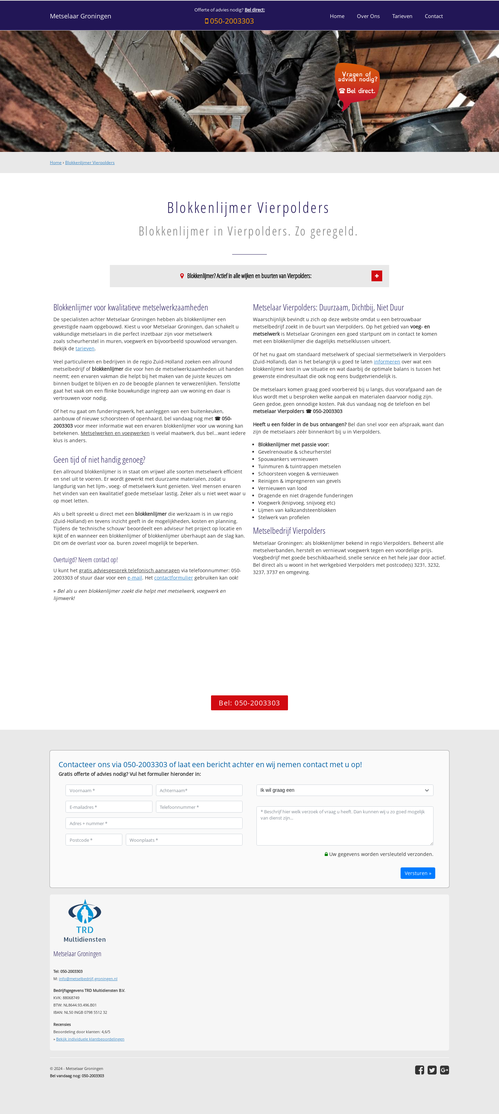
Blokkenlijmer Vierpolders (90, 162)
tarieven (85, 348)
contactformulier (173, 577)
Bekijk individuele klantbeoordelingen (90, 1039)
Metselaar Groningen (80, 16)
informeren (387, 361)
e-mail (135, 577)
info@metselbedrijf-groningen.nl (88, 978)
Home (56, 162)
